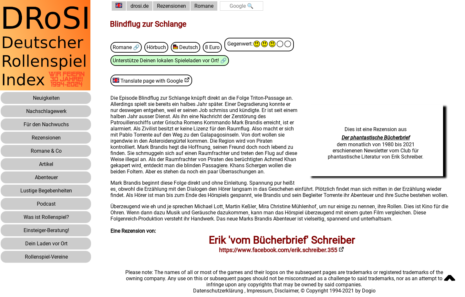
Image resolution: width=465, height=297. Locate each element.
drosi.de (139, 6)
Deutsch (185, 47)
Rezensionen (171, 6)
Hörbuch (156, 47)
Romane (203, 6)
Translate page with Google (148, 81)
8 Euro (212, 47)
